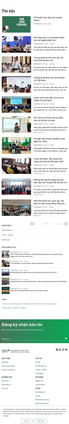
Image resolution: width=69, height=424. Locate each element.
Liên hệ (37, 396)
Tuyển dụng (6, 240)
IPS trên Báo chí (7, 230)
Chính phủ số (6, 384)
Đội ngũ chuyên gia (8, 370)
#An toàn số (6, 304)
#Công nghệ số (17, 304)
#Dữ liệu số (37, 215)
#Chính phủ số (7, 308)
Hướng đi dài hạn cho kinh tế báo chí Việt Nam (49, 78)
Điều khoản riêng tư (42, 403)
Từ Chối (26, 421)
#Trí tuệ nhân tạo (39, 173)
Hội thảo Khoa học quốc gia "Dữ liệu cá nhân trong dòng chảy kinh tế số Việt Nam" (50, 202)
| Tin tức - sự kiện (48, 44)
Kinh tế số (5, 381)
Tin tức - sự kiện (7, 235)
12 (59, 224)
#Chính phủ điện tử (20, 308)
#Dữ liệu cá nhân (39, 132)
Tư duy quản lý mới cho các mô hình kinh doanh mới (48, 58)
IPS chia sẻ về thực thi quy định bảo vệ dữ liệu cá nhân (48, 119)
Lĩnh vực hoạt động (8, 366)
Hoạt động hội (40, 392)
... (38, 224)
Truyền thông (39, 384)
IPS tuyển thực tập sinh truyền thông (48, 18)
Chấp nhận (40, 421)
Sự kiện (37, 362)
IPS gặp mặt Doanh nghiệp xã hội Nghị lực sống (49, 140)
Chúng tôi (5, 362)
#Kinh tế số (40, 304)
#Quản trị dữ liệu (29, 304)
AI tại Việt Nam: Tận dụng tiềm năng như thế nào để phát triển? (49, 160)
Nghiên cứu (39, 381)
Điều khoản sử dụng (42, 399)
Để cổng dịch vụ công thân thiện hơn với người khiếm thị (49, 38)
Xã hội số (5, 388)
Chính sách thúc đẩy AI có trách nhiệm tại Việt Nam (49, 99)
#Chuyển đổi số (38, 194)
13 (62, 224)
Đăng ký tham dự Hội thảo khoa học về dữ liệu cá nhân (29, 290)
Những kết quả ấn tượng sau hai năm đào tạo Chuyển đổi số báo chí (50, 181)
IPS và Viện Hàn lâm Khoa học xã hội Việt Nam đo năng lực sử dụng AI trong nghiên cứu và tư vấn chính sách (36, 255)
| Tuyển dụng (46, 24)
